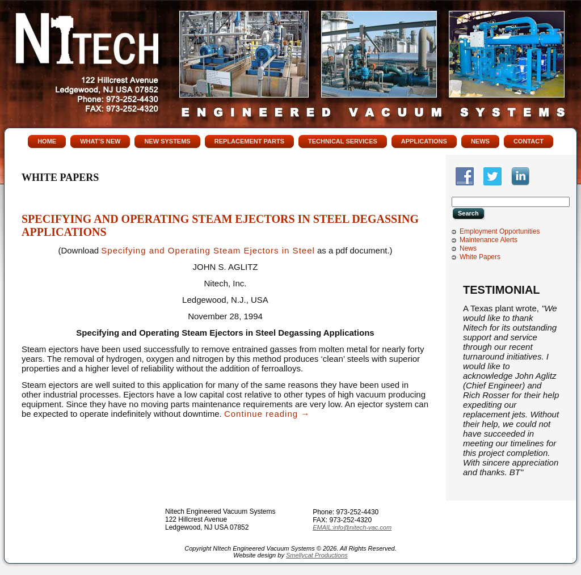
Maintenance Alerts (488, 240)
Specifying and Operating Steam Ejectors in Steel (208, 250)
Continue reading (267, 413)
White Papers (480, 257)
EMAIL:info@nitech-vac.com (352, 527)
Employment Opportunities (500, 231)
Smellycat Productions (317, 555)
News (468, 248)
